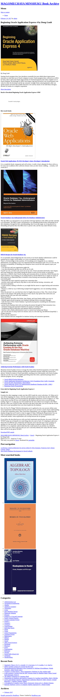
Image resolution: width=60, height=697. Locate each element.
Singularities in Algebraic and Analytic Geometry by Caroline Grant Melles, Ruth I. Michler (31, 678)
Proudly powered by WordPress (10, 695)
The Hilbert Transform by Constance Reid (16, 676)
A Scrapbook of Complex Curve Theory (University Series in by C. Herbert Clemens (29, 683)
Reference (7, 651)
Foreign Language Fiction (11, 620)
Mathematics (8, 636)
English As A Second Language (13, 616)
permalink (31, 440)
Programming (8, 649)
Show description (6, 89)
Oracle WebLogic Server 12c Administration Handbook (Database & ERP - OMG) (28, 384)
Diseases (6, 615)
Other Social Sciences (10, 642)
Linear (6, 631)
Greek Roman (8, 626)
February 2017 (8, 692)
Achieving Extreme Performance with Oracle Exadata (17, 367)
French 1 (6, 621)
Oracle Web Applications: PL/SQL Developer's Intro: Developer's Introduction (25, 161)
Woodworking (8, 657)
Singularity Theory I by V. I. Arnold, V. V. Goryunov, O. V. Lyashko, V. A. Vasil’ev (28, 665)
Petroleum (7, 644)
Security (6, 652)
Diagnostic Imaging (10, 613)
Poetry (6, 647)
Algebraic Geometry (10, 606)
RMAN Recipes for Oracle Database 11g (13, 254)
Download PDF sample (7, 432)
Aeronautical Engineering (11, 603)
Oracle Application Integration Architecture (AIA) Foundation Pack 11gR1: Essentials (29, 381)
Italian (6, 629)
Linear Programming (10, 633)
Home (6, 15)
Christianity (7, 608)
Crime (6, 610)
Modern (6, 639)
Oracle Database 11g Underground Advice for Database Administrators (23, 217)
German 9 (7, 624)
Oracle (17, 440)
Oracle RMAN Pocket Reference (13, 379)
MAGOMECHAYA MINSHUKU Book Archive (30, 3)
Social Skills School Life (11, 654)
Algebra (6, 605)
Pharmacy (7, 646)
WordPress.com (35, 695)
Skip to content (5, 12)
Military (6, 637)
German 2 (7, 623)
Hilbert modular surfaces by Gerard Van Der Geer (18, 666)
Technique (7, 655)
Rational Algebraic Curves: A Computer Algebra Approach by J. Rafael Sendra (27, 684)
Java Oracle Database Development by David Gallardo (16, 451)
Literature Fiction (9, 634)
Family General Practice (11, 618)
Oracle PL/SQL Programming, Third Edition (17, 382)
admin (15, 18)
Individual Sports (9, 628)
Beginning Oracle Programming (13, 386)
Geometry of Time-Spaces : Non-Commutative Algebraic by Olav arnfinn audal (27, 671)
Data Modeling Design (11, 611)
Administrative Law (10, 602)
